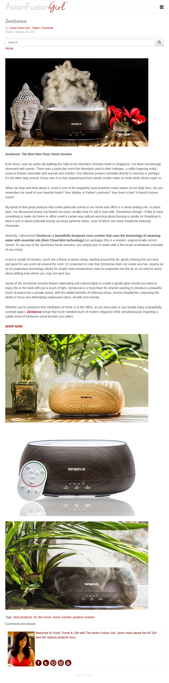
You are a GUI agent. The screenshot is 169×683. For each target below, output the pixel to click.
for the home (42, 617)
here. (72, 637)
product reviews (84, 617)
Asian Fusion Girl (20, 28)
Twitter (36, 28)
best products (23, 617)
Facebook (47, 28)
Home (9, 48)
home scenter (62, 617)
